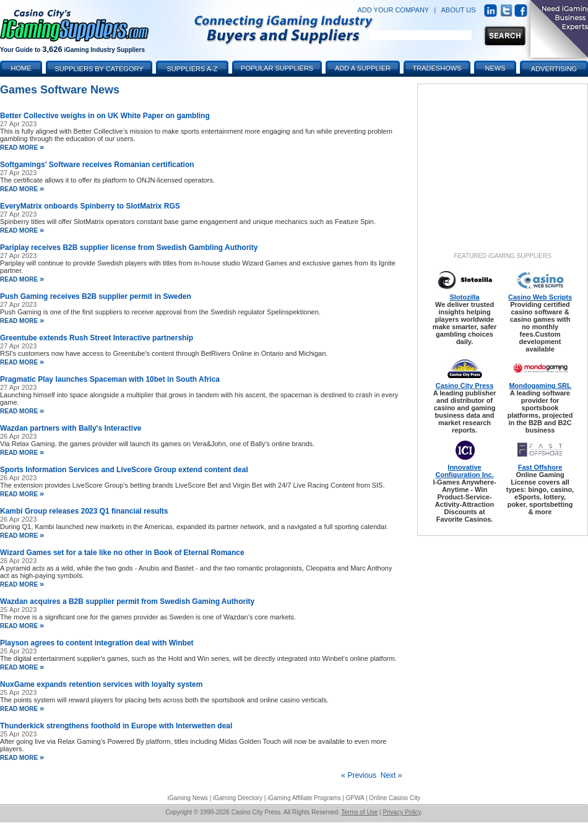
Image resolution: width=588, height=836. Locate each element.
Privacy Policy (402, 812)
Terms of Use (359, 812)
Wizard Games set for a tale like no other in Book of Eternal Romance (122, 552)
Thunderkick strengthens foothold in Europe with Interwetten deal (116, 726)
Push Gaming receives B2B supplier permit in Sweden (95, 296)
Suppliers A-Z (192, 68)
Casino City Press (465, 385)
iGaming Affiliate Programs (303, 798)
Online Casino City (394, 798)
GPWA (355, 798)
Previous (358, 775)
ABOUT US (458, 10)
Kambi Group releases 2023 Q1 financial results (84, 511)
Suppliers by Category (98, 68)
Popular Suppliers (277, 68)
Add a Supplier (363, 68)
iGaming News (188, 798)
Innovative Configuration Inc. (464, 470)
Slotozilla (464, 297)
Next (391, 775)
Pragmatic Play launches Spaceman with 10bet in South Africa (110, 379)
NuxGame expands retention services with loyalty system (101, 684)
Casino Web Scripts (540, 297)
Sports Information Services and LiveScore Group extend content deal (124, 469)
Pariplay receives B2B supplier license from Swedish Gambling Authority (128, 247)
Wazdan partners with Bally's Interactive (70, 428)
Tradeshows (437, 68)
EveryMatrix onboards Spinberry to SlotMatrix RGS (90, 206)
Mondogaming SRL (540, 385)
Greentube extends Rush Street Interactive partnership (96, 338)
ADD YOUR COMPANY (393, 10)
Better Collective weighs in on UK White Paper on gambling (105, 115)
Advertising (554, 68)
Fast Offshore (540, 467)
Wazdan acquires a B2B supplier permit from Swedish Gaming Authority (127, 601)
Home (21, 68)
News (495, 68)
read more (22, 147)
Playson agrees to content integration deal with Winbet (97, 643)
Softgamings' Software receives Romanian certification (97, 164)
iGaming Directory (237, 798)
